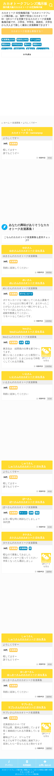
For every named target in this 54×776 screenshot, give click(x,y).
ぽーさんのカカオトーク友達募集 (20, 507)
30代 (5, 144)
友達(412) (30, 49)
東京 (27, 342)
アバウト (9, 765)
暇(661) (28, 44)
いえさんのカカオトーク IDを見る (26, 377)
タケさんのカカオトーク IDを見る (26, 537)
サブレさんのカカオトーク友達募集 (21, 712)
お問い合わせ (45, 765)
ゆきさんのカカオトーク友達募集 (20, 256)
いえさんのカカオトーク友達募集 (20, 382)
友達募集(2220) (8, 39)
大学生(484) (19, 49)
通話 (37, 513)
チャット (23, 513)
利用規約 (27, 765)
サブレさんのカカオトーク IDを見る (27, 707)
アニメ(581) (7, 49)
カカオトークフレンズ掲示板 (25, 5)
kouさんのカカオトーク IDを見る (27, 331)
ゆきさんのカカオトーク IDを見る (26, 251)
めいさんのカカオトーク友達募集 (20, 288)
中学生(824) (17, 44)
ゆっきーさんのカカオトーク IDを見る (27, 675)
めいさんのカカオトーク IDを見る (26, 283)
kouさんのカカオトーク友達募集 (20, 337)
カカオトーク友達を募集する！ (27, 31)
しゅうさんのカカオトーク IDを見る (27, 466)
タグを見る (27, 54)
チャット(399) (43, 49)
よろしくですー (11, 138)
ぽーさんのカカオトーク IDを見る (26, 502)
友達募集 (13, 144)
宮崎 (31, 513)
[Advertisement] (27, 87)
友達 (21, 342)
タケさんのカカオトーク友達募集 (20, 543)
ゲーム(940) (35, 39)
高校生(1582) (22, 39)
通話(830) (6, 44)
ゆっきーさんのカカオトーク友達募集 (22, 680)
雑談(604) (37, 44)
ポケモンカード (26, 294)
